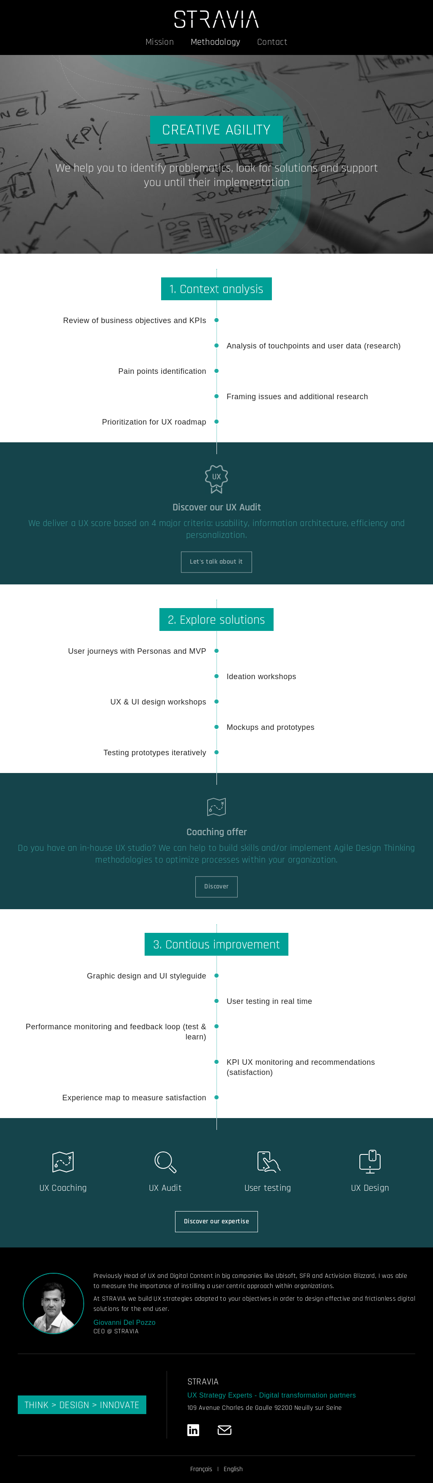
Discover (216, 892)
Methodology (215, 42)
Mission (159, 42)
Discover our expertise (216, 1221)
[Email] (224, 1430)
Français (201, 1469)
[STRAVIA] (216, 19)
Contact (272, 42)
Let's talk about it (216, 567)
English (233, 1469)
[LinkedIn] (193, 1430)
